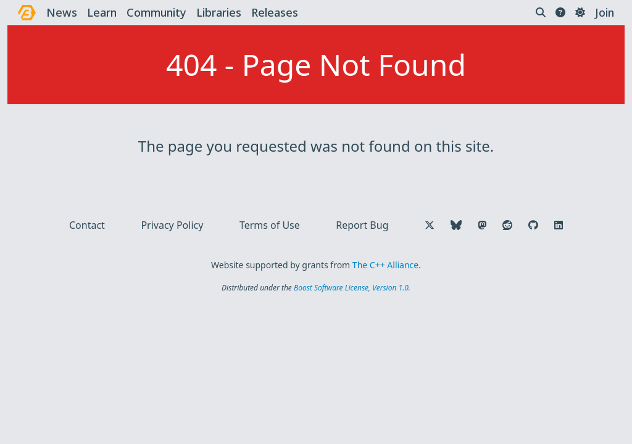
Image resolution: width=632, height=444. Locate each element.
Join (604, 12)
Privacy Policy (172, 225)
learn (102, 12)
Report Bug (362, 225)
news (61, 12)
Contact (87, 225)
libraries (218, 12)
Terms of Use (269, 225)
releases (274, 12)
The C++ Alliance (385, 265)
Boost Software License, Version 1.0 (351, 287)
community (156, 12)
